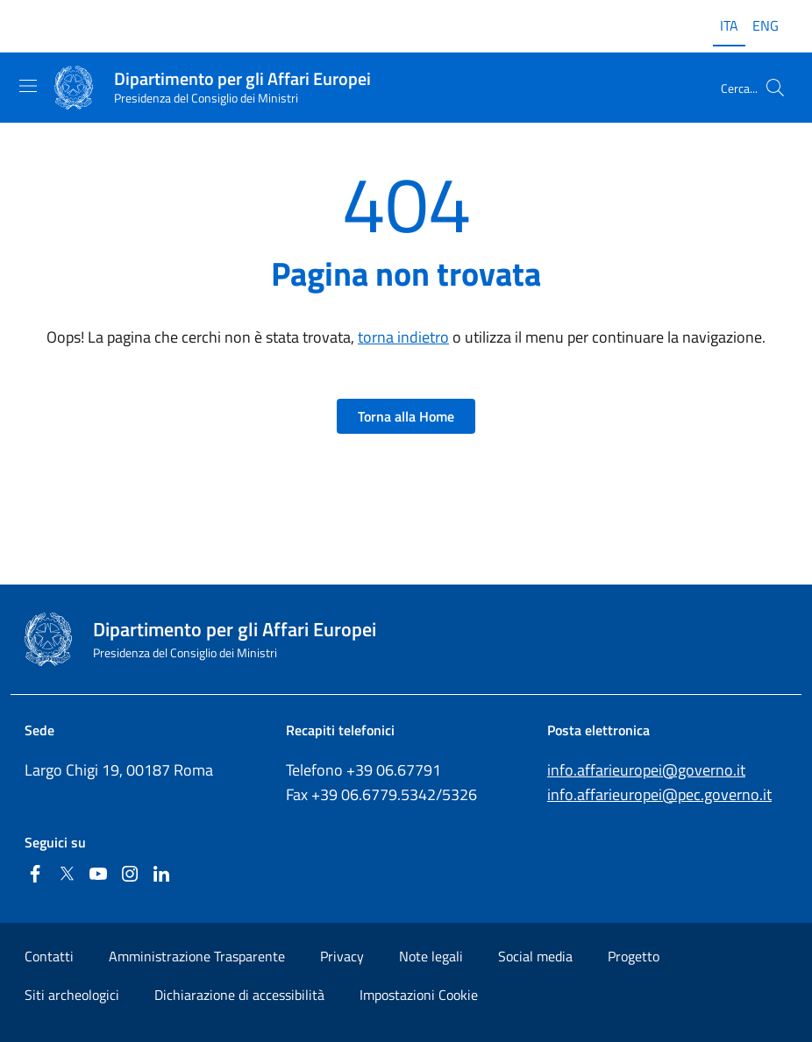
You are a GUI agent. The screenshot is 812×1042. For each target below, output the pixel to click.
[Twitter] (66, 875)
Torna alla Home (406, 416)
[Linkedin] (161, 875)
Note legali (431, 956)
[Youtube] (98, 875)
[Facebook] (35, 875)
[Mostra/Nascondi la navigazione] (28, 85)
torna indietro (403, 337)
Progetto (633, 956)
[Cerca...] (775, 87)
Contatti (49, 956)
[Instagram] (129, 875)
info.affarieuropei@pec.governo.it (659, 794)
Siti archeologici (72, 994)
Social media (535, 956)
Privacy (342, 956)
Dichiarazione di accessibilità (239, 994)
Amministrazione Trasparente (197, 956)
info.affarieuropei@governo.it (646, 770)
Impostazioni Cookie (419, 994)
